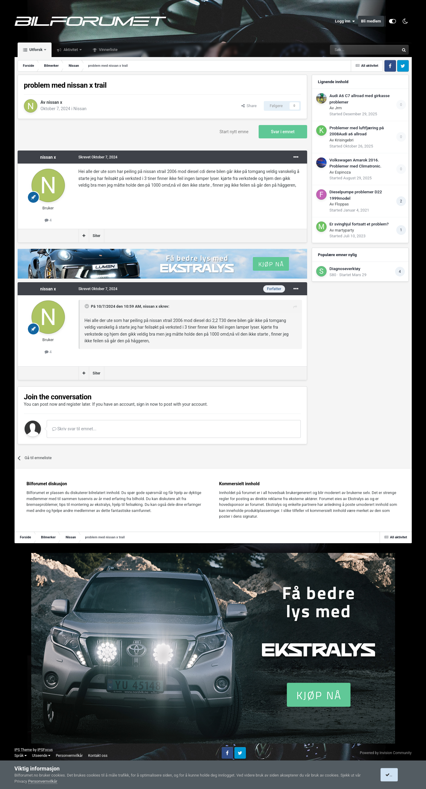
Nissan (79, 108)
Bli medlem (371, 21)
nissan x (54, 102)
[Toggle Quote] (87, 306)
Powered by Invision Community (386, 753)
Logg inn (345, 21)
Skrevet (98, 157)
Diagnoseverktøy (345, 268)
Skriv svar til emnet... (74, 428)
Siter (97, 236)
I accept (394, 774)
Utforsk (36, 49)
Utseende (41, 755)
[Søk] (348, 50)
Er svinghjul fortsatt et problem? (359, 224)
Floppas (342, 204)
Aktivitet (70, 49)
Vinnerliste (108, 49)
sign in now (147, 404)
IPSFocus (45, 750)
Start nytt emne (234, 131)
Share (249, 105)
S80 (333, 275)
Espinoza (343, 172)
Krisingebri (344, 140)
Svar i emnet (283, 131)
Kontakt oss (98, 755)
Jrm (338, 108)
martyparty (344, 230)
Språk (21, 755)
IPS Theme (23, 750)
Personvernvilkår (69, 755)
